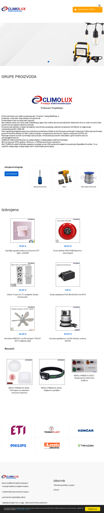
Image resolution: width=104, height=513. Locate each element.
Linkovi (56, 448)
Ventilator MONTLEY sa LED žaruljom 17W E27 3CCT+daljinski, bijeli (52, 297)
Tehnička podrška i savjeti (64, 444)
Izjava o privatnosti (9, 482)
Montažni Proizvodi (88, 187)
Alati (64, 187)
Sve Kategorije (11, 174)
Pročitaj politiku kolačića (14, 510)
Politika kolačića (8, 486)
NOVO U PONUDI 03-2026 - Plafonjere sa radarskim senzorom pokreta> (19, 348)
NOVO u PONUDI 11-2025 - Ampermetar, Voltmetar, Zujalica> (84, 336)
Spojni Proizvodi (40, 187)
